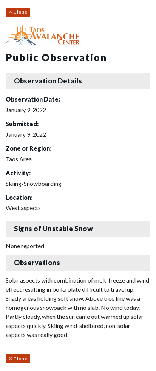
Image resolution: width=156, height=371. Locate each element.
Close (18, 12)
